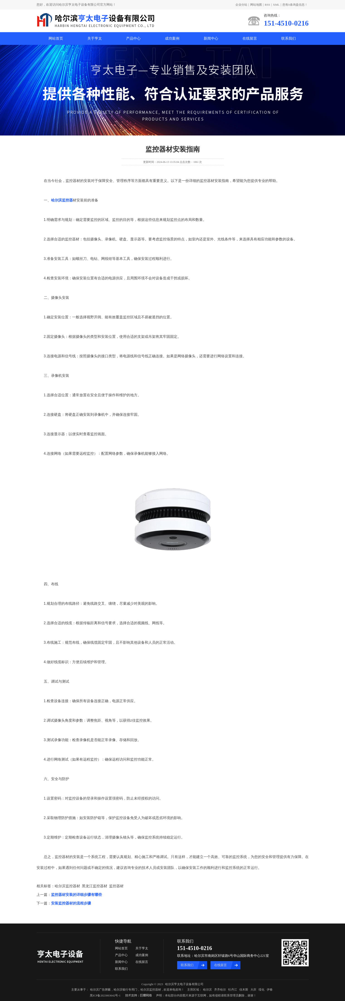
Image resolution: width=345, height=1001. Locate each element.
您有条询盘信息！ (295, 4)
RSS (267, 4)
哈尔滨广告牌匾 (100, 989)
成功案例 (172, 38)
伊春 (270, 989)
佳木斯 (243, 989)
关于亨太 (94, 38)
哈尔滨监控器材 (150, 989)
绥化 (261, 989)
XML (276, 4)
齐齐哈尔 (220, 989)
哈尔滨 (207, 989)
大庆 (253, 989)
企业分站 (241, 4)
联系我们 (288, 38)
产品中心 (133, 38)
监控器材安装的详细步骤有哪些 (76, 895)
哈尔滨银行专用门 (125, 989)
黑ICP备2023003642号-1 (105, 995)
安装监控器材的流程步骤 (71, 903)
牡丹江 (232, 989)
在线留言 (249, 38)
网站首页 (56, 38)
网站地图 (256, 4)
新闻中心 (211, 38)
